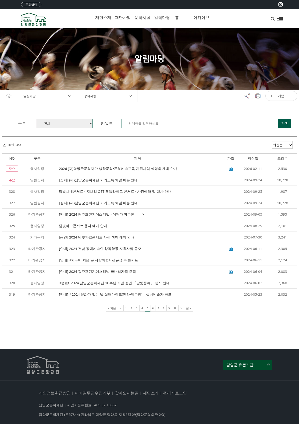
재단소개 (101, 17)
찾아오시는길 (127, 393)
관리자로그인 (175, 393)
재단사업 (121, 17)
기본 (281, 96)
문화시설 (141, 17)
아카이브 (199, 17)
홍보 (179, 17)
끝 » (188, 308)
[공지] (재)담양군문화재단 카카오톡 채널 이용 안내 (98, 180)
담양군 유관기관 (239, 365)
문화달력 (31, 5)
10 (175, 308)
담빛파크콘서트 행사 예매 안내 (83, 225)
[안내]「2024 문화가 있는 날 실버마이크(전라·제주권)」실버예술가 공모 (115, 294)
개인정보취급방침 (55, 393)
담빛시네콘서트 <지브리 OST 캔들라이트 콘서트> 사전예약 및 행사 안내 (115, 191)
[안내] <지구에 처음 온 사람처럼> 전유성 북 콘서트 (98, 260)
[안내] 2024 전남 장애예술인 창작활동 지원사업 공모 (100, 248)
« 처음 (112, 308)
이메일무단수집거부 (92, 393)
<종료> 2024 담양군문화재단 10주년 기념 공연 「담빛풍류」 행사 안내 (114, 282)
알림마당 (160, 17)
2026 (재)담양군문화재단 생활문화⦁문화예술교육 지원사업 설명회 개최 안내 (118, 168)
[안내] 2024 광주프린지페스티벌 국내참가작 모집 (97, 271)
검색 (284, 123)
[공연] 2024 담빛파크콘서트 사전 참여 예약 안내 (96, 237)
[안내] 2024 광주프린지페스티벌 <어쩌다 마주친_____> (101, 214)
